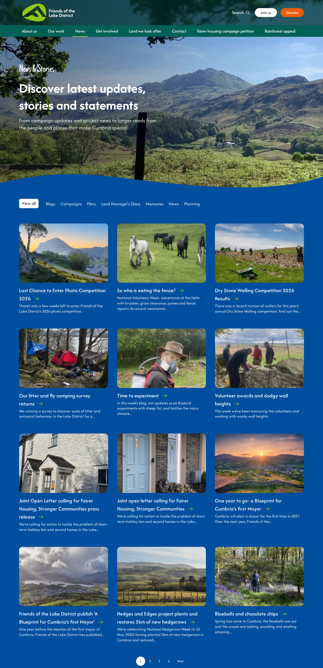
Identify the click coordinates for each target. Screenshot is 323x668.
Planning (192, 204)
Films (91, 204)
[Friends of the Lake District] (48, 13)
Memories (154, 204)
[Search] (241, 12)
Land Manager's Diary (120, 204)
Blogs (50, 204)
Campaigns (71, 204)
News (174, 204)
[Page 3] (159, 661)
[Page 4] (168, 661)
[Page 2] (150, 661)
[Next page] (180, 661)
